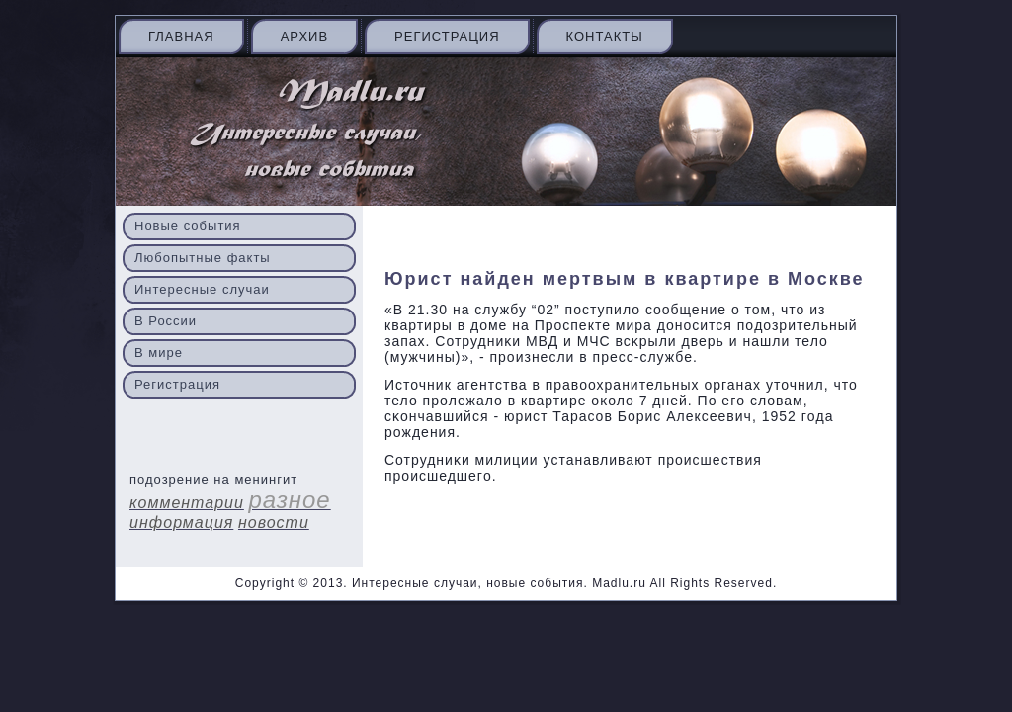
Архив (304, 36)
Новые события (187, 226)
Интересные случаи (202, 289)
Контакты (604, 36)
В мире (158, 352)
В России (165, 320)
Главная (181, 36)
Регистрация (446, 36)
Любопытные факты (202, 257)
